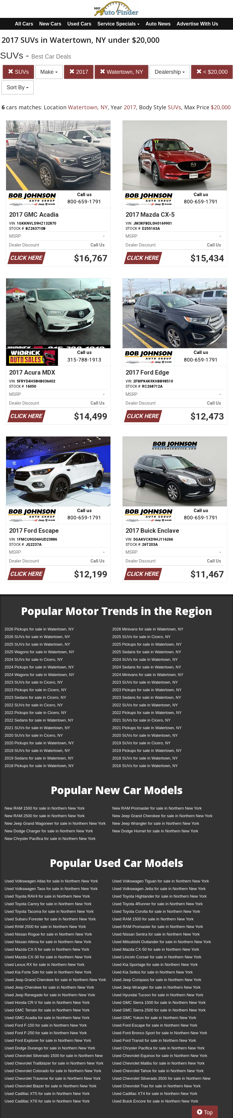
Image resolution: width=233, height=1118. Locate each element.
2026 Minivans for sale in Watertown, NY (147, 629)
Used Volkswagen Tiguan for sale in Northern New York (160, 881)
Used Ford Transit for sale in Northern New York (154, 1040)
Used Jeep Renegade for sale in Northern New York (50, 995)
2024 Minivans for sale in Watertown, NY (147, 674)
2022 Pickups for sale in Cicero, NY (35, 712)
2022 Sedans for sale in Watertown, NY (39, 720)
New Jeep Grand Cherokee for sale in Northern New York (162, 816)
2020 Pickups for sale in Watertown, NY (39, 743)
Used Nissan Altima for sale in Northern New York (48, 942)
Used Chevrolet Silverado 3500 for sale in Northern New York (161, 1079)
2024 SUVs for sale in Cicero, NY (34, 659)
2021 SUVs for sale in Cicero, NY (141, 720)
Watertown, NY (121, 72)
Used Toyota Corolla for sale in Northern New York (156, 911)
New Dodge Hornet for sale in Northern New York (155, 831)
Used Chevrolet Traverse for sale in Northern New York (52, 1078)
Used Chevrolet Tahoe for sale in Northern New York (158, 1071)
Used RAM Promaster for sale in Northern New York (157, 926)
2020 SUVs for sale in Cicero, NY (34, 735)
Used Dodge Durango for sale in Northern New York (50, 1048)
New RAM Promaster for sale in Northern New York (157, 808)
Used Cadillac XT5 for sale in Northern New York (47, 1093)
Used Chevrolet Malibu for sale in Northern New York (158, 1063)
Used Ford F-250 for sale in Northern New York (46, 1033)
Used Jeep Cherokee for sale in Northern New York (49, 987)
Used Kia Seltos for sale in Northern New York (152, 972)
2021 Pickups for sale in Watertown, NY (147, 728)
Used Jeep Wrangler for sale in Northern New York (156, 987)
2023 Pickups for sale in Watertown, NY (147, 690)
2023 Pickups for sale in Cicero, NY (35, 690)
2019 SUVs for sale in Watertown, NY (37, 750)
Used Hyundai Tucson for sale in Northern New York (157, 995)
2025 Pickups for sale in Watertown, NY (147, 644)
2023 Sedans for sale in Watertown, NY (146, 697)
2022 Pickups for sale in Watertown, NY (147, 712)
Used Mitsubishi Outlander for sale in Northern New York (161, 942)
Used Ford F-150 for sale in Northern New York (46, 1025)
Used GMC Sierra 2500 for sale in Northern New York (159, 1010)
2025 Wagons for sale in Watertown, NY (39, 652)
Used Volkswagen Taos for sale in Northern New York (51, 888)
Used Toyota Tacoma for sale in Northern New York (49, 911)
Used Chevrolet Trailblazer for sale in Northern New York (54, 1063)
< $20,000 (212, 72)
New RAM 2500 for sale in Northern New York (45, 816)
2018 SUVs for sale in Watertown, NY (145, 758)
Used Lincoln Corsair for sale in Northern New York (156, 957)
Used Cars (79, 23)
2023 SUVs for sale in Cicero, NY (34, 682)
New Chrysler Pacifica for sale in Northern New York (50, 838)
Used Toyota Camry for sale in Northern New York (48, 904)
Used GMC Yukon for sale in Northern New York (154, 1017)
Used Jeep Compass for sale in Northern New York (156, 979)
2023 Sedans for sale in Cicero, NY (35, 697)
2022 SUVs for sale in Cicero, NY (34, 705)
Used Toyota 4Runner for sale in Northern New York (157, 904)
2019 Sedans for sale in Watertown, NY (39, 758)
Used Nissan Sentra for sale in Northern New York (156, 934)
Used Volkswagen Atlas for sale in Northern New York (51, 881)
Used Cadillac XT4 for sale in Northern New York (154, 1093)
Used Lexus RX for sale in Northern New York (44, 964)
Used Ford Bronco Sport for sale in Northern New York (159, 1033)
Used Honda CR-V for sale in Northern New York (47, 1002)
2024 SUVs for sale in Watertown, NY (145, 659)
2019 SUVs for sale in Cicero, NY (141, 743)
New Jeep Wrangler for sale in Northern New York (155, 823)
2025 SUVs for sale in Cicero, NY (141, 636)
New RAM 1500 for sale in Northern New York (45, 808)
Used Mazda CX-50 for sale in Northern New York (155, 949)
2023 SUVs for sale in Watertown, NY (145, 682)
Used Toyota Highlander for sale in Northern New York (159, 896)
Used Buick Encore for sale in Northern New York (155, 1101)
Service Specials (118, 23)
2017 (78, 72)
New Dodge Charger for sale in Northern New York (49, 831)
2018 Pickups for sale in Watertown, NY (39, 765)
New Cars (50, 23)
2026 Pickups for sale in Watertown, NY (39, 629)
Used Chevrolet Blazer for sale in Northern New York (50, 1086)
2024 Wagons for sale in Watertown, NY (39, 674)
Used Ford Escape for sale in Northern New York (154, 1025)
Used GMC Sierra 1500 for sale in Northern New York (159, 1002)
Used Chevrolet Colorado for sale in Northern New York (53, 1071)
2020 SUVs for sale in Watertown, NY (145, 735)
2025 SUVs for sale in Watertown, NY (37, 644)
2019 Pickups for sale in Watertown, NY (147, 750)
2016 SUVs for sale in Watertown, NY (145, 765)
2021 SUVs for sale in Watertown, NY (37, 728)
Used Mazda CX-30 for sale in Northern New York (48, 957)
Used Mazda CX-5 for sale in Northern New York (47, 949)
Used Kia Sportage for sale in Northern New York (155, 964)
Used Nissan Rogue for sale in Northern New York (48, 934)
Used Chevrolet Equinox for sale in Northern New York (159, 1055)
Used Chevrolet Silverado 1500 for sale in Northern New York (54, 1056)
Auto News (158, 23)
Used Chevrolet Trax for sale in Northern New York (156, 1086)
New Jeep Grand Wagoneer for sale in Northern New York (55, 823)
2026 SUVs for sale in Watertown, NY (37, 636)
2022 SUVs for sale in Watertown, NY (145, 705)
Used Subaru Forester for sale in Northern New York (50, 919)
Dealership (170, 72)
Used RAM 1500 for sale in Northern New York (153, 919)
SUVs (18, 72)
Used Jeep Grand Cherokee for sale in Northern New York (55, 979)
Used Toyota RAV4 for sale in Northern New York (47, 896)
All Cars (24, 23)
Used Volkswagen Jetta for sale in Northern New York (159, 888)
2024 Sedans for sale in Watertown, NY (146, 667)
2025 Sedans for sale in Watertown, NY (146, 652)
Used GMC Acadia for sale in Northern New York (47, 1017)
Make (49, 72)
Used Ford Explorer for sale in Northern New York (48, 1040)
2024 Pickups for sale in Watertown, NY (39, 667)
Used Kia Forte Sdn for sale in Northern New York (48, 972)
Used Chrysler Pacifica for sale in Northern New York (158, 1048)
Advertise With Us (197, 23)
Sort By (18, 87)
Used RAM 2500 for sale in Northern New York (45, 926)
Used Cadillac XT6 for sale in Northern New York (47, 1101)
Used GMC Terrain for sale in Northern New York (47, 1010)
